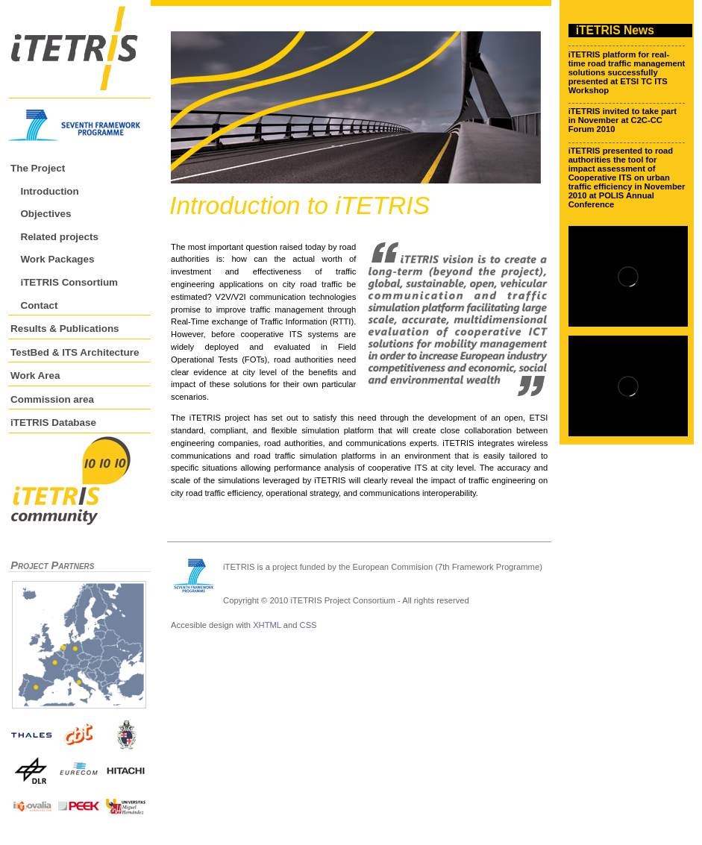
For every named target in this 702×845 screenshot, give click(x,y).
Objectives (45, 213)
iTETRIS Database (53, 422)
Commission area (52, 399)
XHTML (267, 625)
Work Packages (57, 259)
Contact (38, 305)
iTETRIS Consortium (69, 282)
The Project (37, 168)
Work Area (35, 375)
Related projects (59, 236)
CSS (308, 625)
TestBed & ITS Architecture (74, 352)
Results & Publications (64, 328)
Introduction (49, 191)
